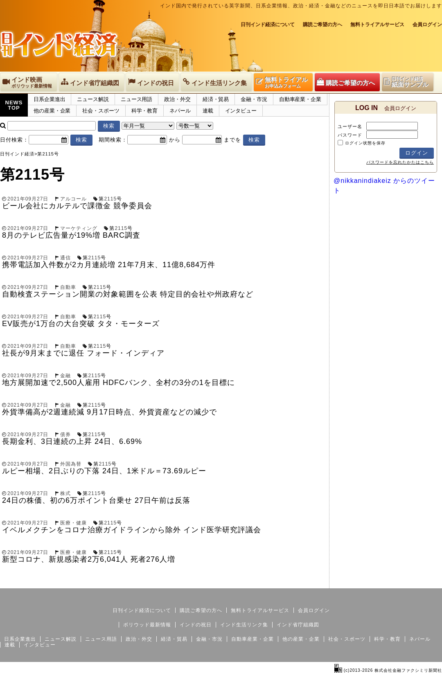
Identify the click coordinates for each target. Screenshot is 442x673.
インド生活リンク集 (244, 625)
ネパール (180, 111)
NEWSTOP (14, 105)
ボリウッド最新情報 (147, 625)
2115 (110, 199)
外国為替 (70, 464)
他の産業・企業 (52, 111)
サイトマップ (380, 581)
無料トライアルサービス (377, 24)
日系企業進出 (49, 99)
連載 (208, 111)
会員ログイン (427, 24)
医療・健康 (73, 523)
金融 (65, 375)
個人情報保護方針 (422, 581)
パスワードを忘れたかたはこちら (400, 162)
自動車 (68, 287)
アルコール (73, 199)
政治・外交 (177, 99)
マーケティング (78, 228)
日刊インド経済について (268, 24)
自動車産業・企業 (300, 99)
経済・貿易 (216, 99)
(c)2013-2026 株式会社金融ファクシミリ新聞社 (388, 670)
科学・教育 (144, 111)
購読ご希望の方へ (322, 24)
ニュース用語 (136, 99)
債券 (65, 434)
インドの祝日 (196, 625)
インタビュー (241, 111)
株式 (65, 493)
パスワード (350, 135)
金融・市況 (254, 99)
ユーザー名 (350, 126)
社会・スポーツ (100, 111)
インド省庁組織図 (298, 625)
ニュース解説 (92, 99)
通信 (65, 258)
